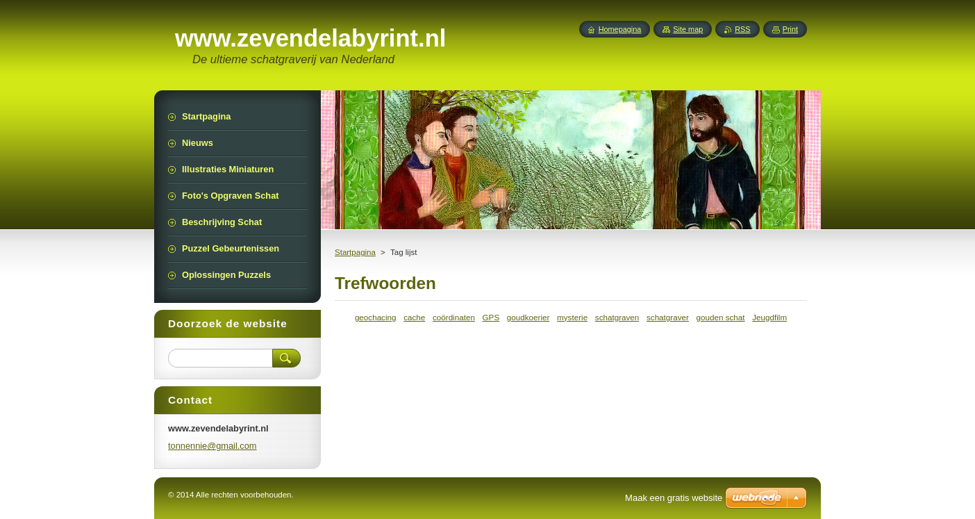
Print (790, 29)
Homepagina (620, 29)
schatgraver (668, 317)
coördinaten (454, 317)
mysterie (572, 317)
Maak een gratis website (673, 498)
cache (414, 317)
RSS (742, 29)
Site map (688, 29)
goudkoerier (528, 317)
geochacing (376, 317)
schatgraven (617, 317)
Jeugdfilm (769, 317)
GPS (491, 317)
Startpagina (355, 252)
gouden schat (721, 317)
